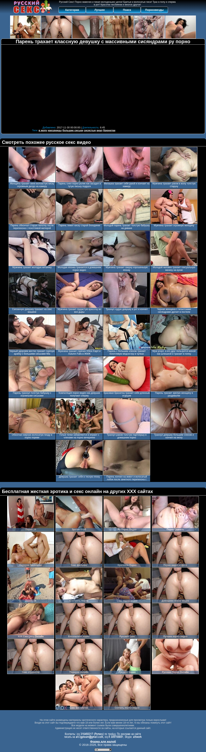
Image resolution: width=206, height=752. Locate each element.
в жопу (43, 130)
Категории (72, 9)
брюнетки (109, 130)
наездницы (55, 130)
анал (100, 130)
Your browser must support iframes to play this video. (74, 85)
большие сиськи (72, 130)
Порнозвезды (154, 9)
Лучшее (99, 9)
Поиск (127, 9)
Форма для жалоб (103, 741)
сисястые (90, 130)
